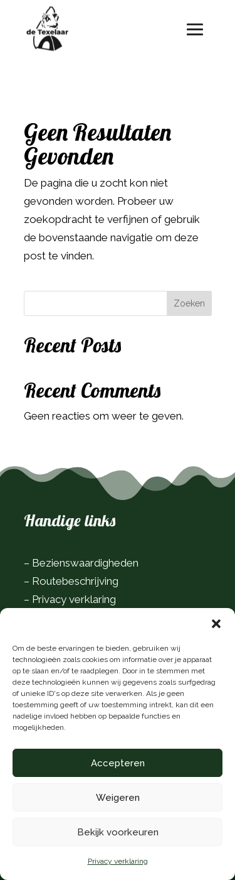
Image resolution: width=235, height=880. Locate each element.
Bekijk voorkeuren (118, 832)
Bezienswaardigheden (85, 563)
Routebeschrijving (75, 581)
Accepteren (118, 763)
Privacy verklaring (118, 861)
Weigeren (118, 797)
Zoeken (189, 303)
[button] (216, 623)
